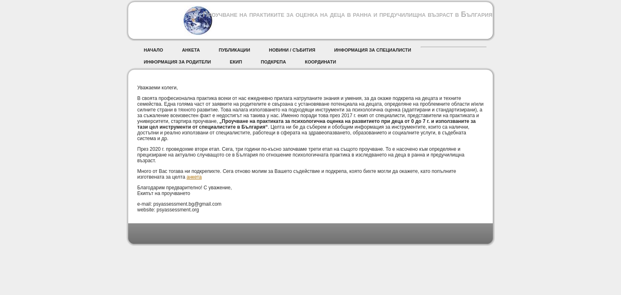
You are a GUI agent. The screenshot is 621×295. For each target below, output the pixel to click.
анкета (194, 177)
